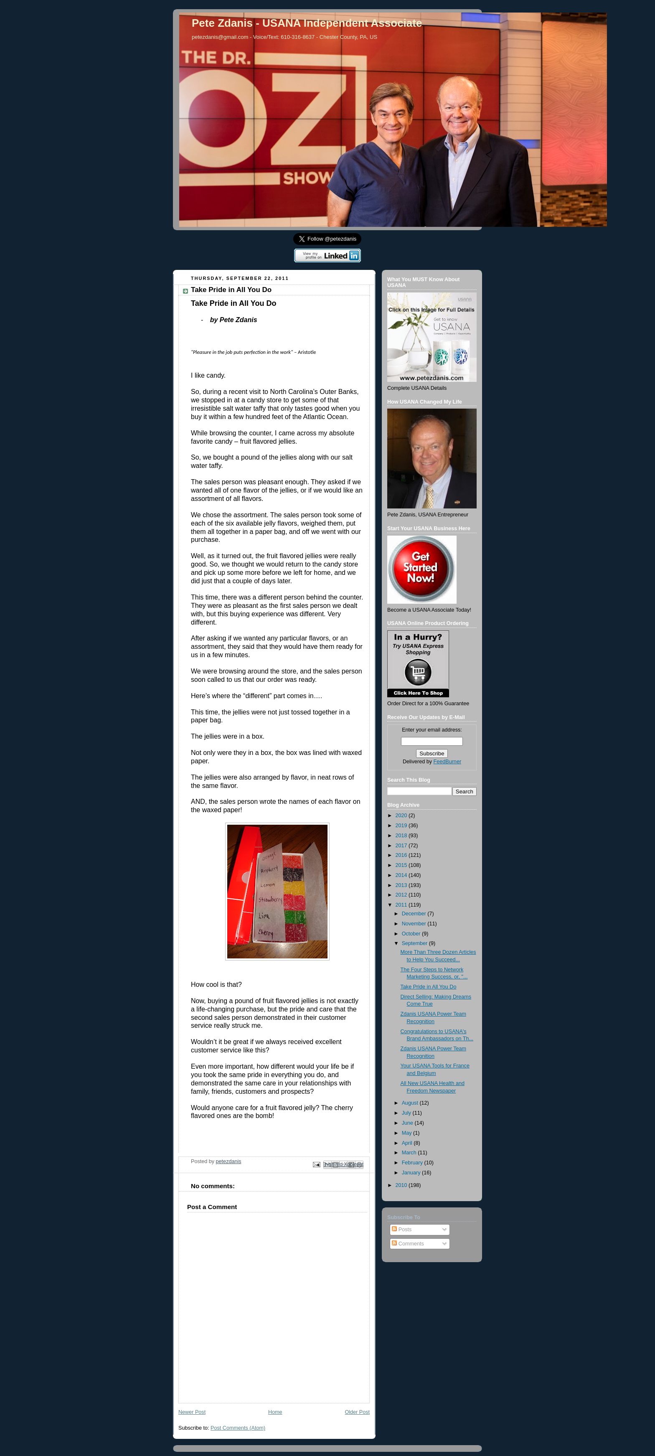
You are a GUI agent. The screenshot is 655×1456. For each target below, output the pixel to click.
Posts (401, 1229)
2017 (402, 846)
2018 (402, 836)
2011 (402, 905)
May (407, 1133)
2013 (402, 885)
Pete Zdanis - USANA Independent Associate (307, 23)
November (415, 924)
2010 (402, 1185)
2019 (402, 825)
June (408, 1123)
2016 (402, 855)
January (412, 1173)
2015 (402, 865)
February (413, 1163)
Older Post (357, 1412)
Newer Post (192, 1412)
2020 (402, 815)
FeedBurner (448, 762)
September (415, 943)
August (411, 1103)
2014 (402, 875)
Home (275, 1412)
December (415, 914)
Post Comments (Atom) (238, 1428)
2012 (402, 895)
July (407, 1113)
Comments (408, 1244)
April (408, 1143)
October (412, 934)
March (410, 1153)
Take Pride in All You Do (429, 987)
